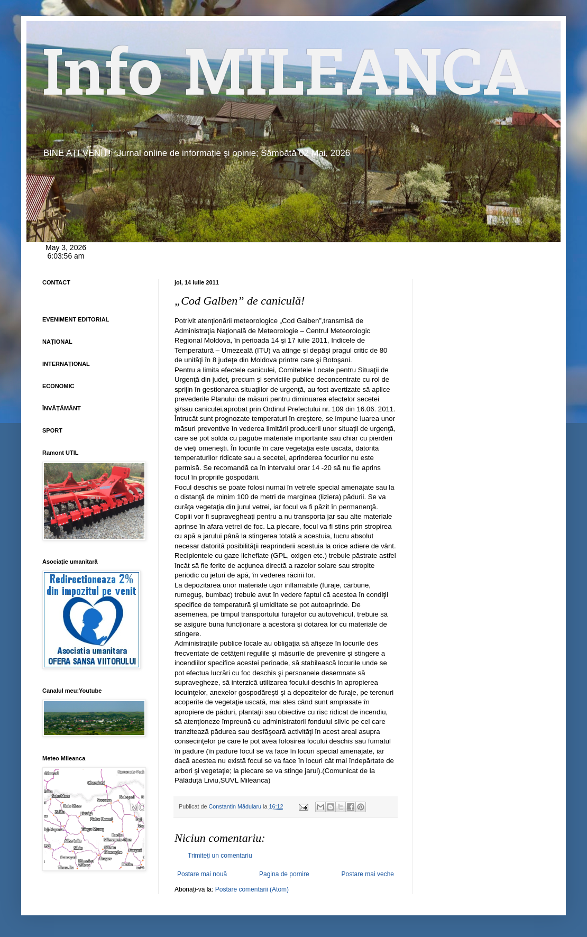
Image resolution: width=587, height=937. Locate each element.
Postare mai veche (368, 874)
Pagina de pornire (284, 874)
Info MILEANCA (286, 79)
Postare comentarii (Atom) (252, 889)
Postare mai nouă (202, 874)
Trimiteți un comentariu (220, 855)
